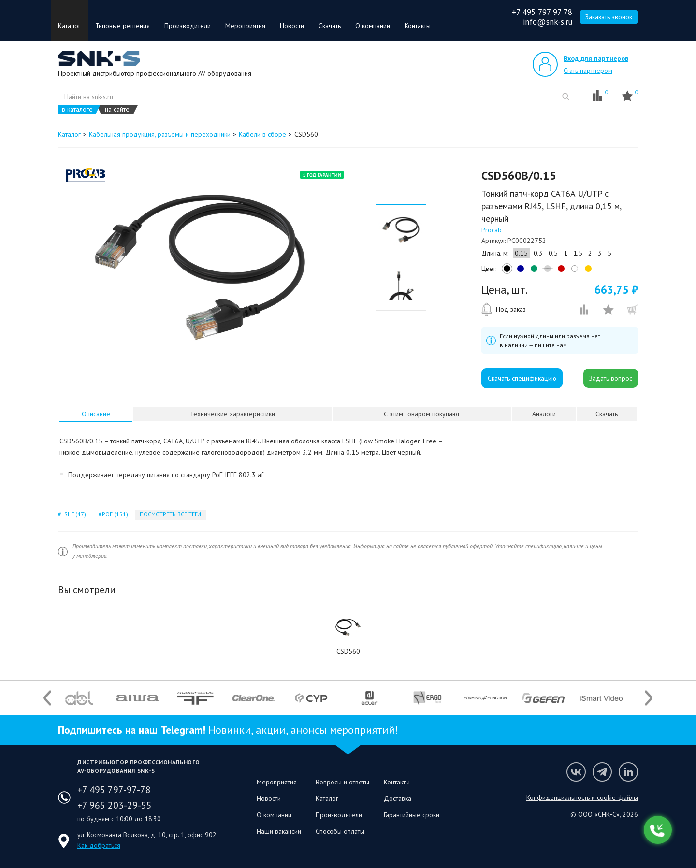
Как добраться (98, 845)
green (533, 270)
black (506, 270)
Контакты (418, 25)
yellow (587, 270)
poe (114, 514)
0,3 (538, 253)
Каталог (69, 25)
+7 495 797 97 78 (542, 12)
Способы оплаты (340, 831)
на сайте (117, 109)
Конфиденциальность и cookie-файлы (582, 797)
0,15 (521, 253)
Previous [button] (47, 698)
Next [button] (648, 698)
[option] (200, 267)
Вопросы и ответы (342, 782)
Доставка (397, 798)
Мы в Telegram (602, 772)
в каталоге (77, 109)
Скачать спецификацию (522, 378)
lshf (73, 514)
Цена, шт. (504, 290)
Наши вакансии (279, 831)
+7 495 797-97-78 (114, 789)
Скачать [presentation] (606, 414)
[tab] (95, 414)
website (566, 96)
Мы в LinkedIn (628, 772)
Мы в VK (576, 772)
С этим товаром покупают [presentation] (422, 414)
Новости (292, 25)
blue (519, 270)
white (573, 270)
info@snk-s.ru (547, 21)
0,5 (553, 253)
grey (546, 270)
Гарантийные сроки (411, 815)
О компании (372, 25)
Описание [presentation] (96, 414)
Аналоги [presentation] (544, 414)
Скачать (330, 25)
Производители (187, 25)
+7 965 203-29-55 (114, 805)
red (560, 270)
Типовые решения (122, 25)
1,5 (577, 253)
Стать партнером (588, 70)
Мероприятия (245, 25)
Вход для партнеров (596, 58)
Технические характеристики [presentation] (232, 414)
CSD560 (348, 651)
